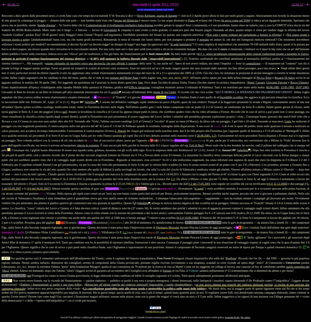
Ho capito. (246, 317)
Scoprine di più (232, 317)
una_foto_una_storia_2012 (172, 77)
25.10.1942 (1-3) (128, 183)
